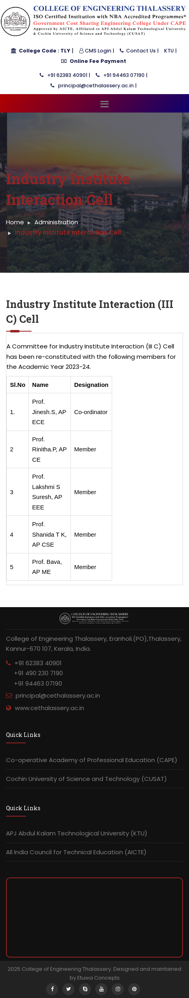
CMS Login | (96, 50)
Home (15, 222)
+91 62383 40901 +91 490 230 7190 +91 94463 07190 (34, 673)
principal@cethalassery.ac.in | (93, 85)
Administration (56, 222)
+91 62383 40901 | (65, 75)
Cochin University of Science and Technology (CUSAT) (86, 779)
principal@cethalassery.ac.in (58, 695)
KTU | (170, 50)
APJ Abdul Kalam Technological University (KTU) (76, 833)
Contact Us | (139, 50)
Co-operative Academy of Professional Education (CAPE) (91, 760)
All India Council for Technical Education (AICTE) (76, 852)
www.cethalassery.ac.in (49, 708)
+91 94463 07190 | (121, 75)
